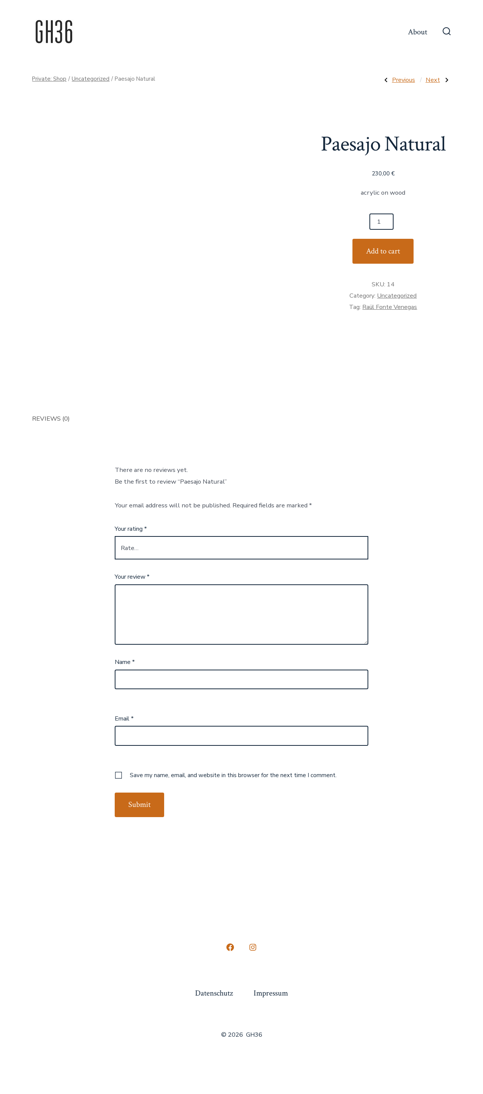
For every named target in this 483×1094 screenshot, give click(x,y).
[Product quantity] (381, 222)
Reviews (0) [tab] (51, 418)
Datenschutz (214, 993)
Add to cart (383, 251)
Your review (132, 577)
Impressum (271, 993)
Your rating (131, 529)
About (417, 32)
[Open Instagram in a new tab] (252, 947)
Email (124, 718)
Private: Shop (49, 79)
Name (125, 662)
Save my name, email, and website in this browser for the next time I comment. (233, 775)
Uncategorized (90, 79)
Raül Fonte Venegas (389, 307)
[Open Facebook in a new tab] (230, 947)
